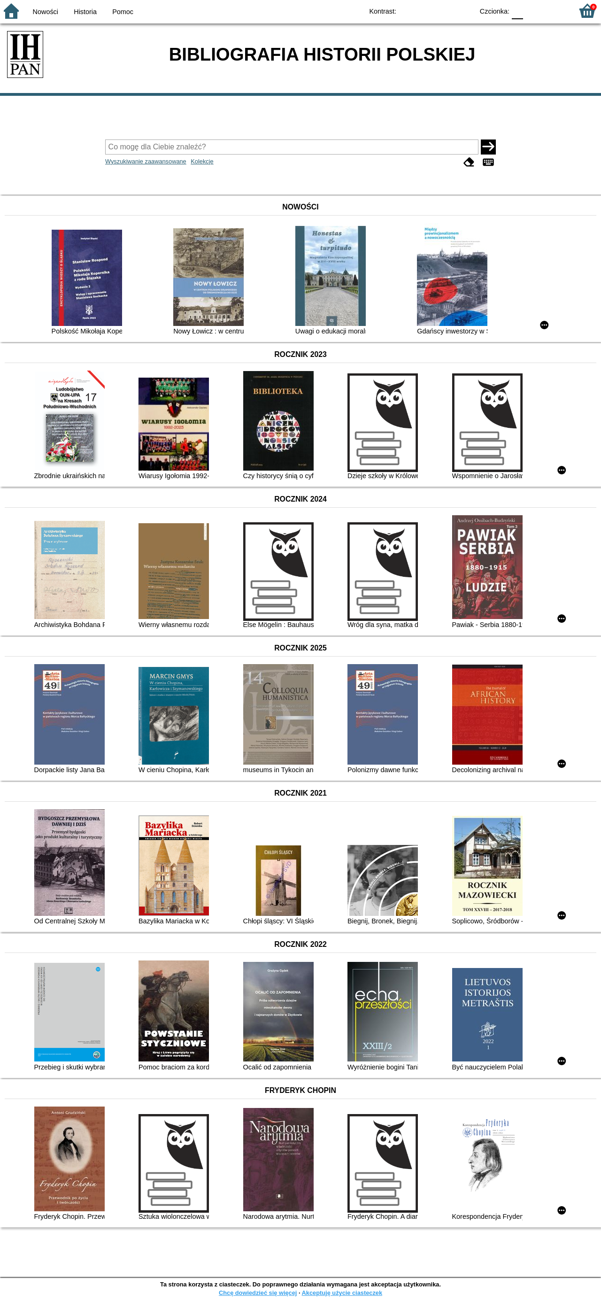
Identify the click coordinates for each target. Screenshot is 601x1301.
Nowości (45, 11)
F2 (555, 11)
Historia (85, 11)
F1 (533, 11)
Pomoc (122, 11)
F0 (517, 11)
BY (464, 11)
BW (426, 11)
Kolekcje (202, 161)
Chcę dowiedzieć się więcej (258, 1292)
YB (445, 11)
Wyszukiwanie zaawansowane (145, 161)
